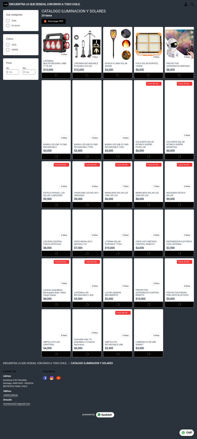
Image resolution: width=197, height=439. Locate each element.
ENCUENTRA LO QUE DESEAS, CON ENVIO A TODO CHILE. (44, 4)
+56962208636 (10, 395)
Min (7, 68)
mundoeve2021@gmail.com (16, 404)
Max (24, 68)
